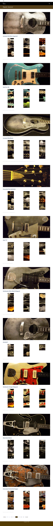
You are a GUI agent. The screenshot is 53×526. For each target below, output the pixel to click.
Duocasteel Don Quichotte (9, 189)
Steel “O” (5, 240)
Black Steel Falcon (7, 438)
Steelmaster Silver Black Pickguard (11, 291)
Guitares (7, 161)
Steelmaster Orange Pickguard (10, 387)
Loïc (4, 59)
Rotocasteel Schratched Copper (10, 489)
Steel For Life (6, 87)
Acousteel (5, 342)
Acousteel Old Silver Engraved (10, 36)
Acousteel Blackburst (8, 138)
